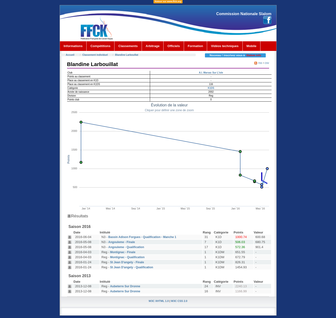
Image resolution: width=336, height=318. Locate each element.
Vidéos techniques (225, 46)
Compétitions (100, 46)
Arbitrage (153, 46)
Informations (73, 46)
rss (260, 63)
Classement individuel (95, 55)
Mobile (251, 46)
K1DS (211, 88)
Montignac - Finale (122, 252)
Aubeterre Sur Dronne (125, 286)
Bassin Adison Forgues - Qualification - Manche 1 (142, 237)
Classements (128, 46)
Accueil (70, 55)
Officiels (173, 46)
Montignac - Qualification (127, 257)
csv (267, 63)
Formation (195, 46)
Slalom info (253, 55)
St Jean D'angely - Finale (127, 262)
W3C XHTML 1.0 (159, 301)
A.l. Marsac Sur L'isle (211, 72)
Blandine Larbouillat (126, 55)
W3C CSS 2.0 (179, 301)
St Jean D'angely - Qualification (131, 267)
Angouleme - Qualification (126, 247)
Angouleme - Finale (121, 242)
